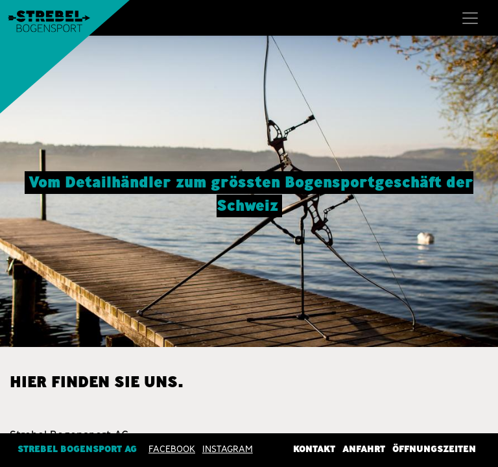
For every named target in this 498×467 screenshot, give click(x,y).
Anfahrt (363, 448)
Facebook (171, 448)
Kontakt (314, 448)
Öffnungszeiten (434, 448)
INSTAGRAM (227, 448)
